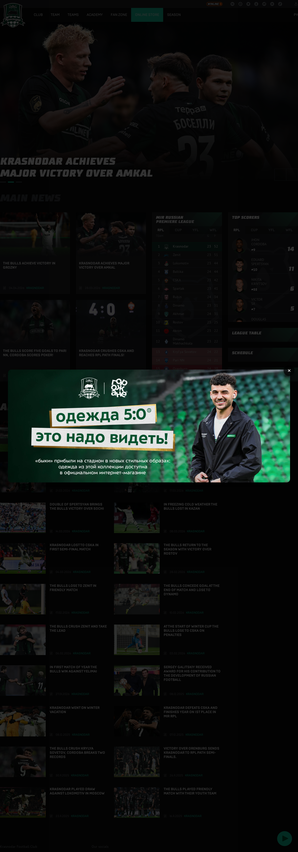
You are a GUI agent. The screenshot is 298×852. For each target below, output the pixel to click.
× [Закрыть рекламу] (289, 370)
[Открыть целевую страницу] (149, 426)
